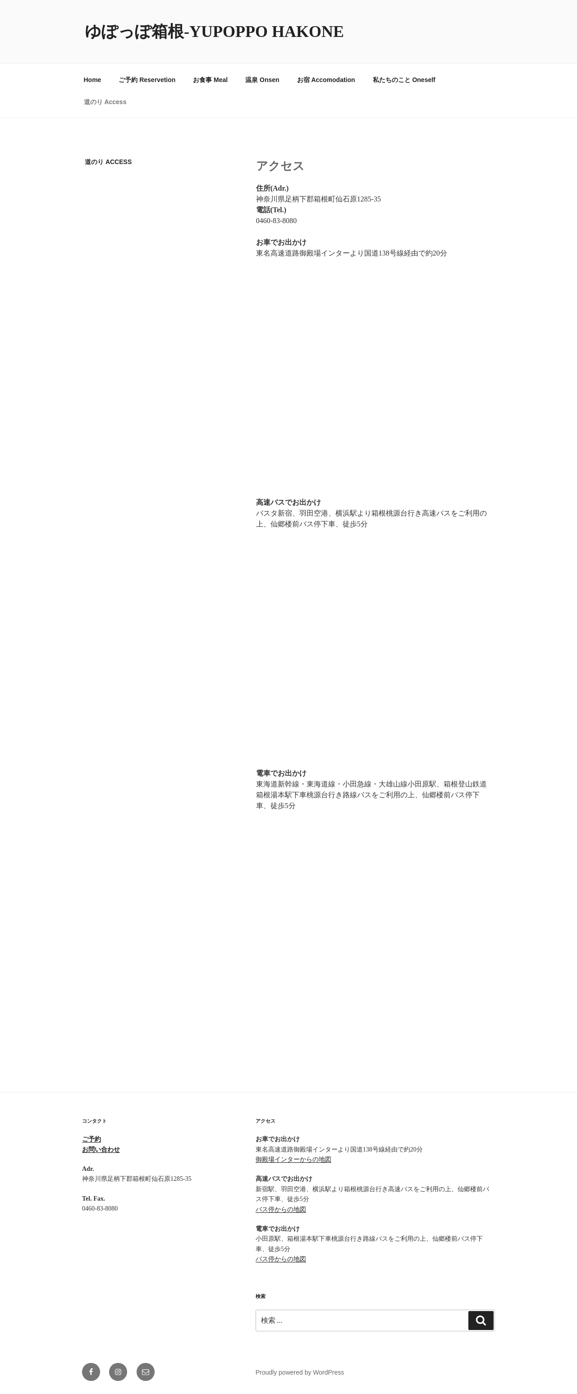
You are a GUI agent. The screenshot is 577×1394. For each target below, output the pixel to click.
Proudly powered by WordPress (300, 1372)
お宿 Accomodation (326, 79)
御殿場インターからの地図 (293, 1159)
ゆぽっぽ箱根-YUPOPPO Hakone (214, 32)
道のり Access (105, 101)
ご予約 (91, 1139)
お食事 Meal (210, 79)
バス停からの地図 (281, 1209)
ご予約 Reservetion (147, 79)
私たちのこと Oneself (404, 79)
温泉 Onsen (262, 79)
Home (92, 79)
